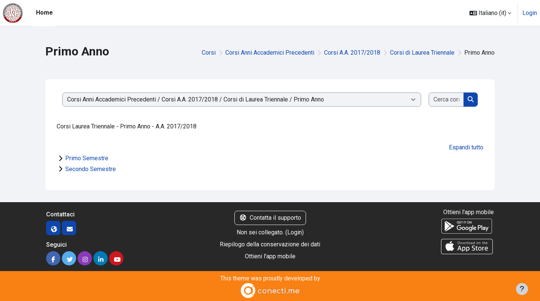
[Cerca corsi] (446, 99)
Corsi (209, 52)
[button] (490, 13)
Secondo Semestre (90, 169)
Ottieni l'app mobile (270, 256)
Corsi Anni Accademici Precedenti (269, 52)
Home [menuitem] (44, 12)
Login (529, 12)
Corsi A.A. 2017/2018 (352, 52)
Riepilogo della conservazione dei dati (270, 244)
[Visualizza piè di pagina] (522, 289)
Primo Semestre (86, 158)
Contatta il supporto (270, 217)
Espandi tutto (466, 147)
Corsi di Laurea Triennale (422, 52)
